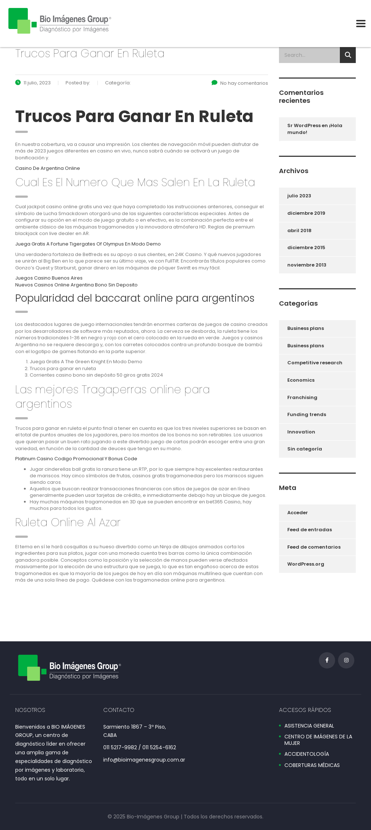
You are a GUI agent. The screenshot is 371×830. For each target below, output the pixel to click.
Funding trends (306, 414)
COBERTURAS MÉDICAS (312, 765)
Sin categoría (304, 448)
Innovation (301, 431)
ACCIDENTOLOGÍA (306, 754)
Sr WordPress (304, 125)
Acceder (297, 512)
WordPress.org (305, 564)
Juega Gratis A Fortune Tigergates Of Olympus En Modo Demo (88, 243)
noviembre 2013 (306, 264)
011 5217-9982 (120, 747)
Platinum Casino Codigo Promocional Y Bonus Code (76, 458)
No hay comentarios (240, 83)
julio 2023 (299, 195)
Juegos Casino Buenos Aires (49, 277)
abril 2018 (299, 230)
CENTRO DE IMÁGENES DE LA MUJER (318, 740)
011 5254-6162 (159, 747)
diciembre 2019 (306, 213)
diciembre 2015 (306, 247)
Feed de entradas (309, 529)
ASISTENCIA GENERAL (309, 726)
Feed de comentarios (314, 547)
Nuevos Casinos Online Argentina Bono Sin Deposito (76, 284)
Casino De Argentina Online (47, 168)
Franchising (302, 397)
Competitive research (314, 362)
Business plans (305, 328)
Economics (300, 380)
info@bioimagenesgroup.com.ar (144, 759)
